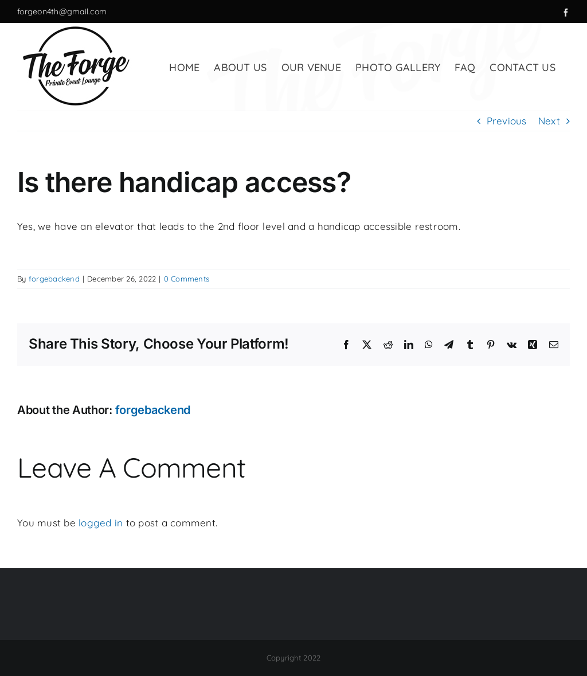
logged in (101, 523)
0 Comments (187, 278)
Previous (507, 121)
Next (549, 121)
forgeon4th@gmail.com (62, 11)
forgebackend (54, 278)
